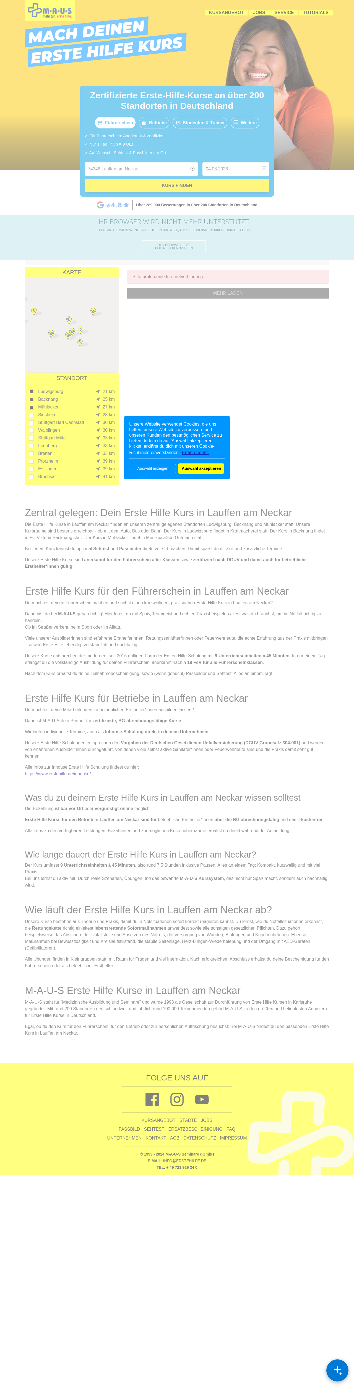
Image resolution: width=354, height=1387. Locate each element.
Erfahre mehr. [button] (195, 452)
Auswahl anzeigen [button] (152, 468)
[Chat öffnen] (337, 1370)
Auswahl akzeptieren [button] (201, 468)
